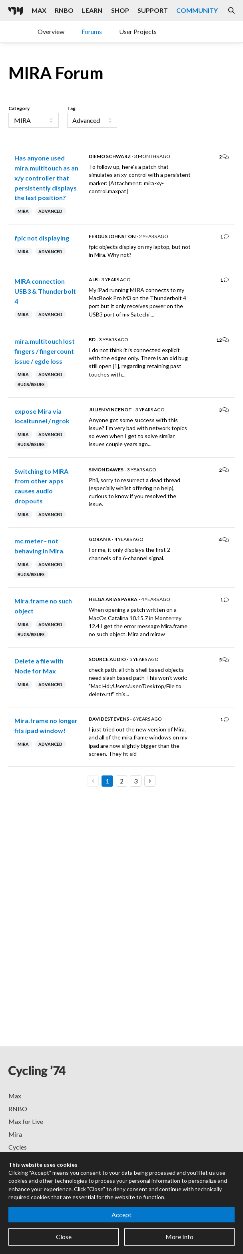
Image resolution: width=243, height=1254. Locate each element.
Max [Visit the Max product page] (39, 10)
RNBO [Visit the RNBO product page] (64, 10)
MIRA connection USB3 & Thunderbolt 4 (45, 291)
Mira (15, 1134)
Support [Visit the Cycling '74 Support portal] (152, 10)
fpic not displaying (41, 238)
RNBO (17, 1108)
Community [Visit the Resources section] (197, 10)
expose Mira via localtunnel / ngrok (42, 416)
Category (19, 108)
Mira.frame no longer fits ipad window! (46, 725)
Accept (121, 1214)
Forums (92, 31)
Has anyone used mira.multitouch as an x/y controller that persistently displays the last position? (46, 177)
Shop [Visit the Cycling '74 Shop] (120, 10)
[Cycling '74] (15, 11)
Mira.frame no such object (43, 606)
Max (14, 1096)
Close (64, 1236)
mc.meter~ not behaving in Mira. (39, 546)
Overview (51, 31)
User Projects (138, 31)
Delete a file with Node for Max (39, 666)
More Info (179, 1236)
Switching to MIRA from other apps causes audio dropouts (41, 486)
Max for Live (25, 1121)
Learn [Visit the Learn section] (92, 10)
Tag (71, 108)
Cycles (17, 1147)
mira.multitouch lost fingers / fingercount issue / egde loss (44, 351)
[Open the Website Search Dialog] (231, 11)
